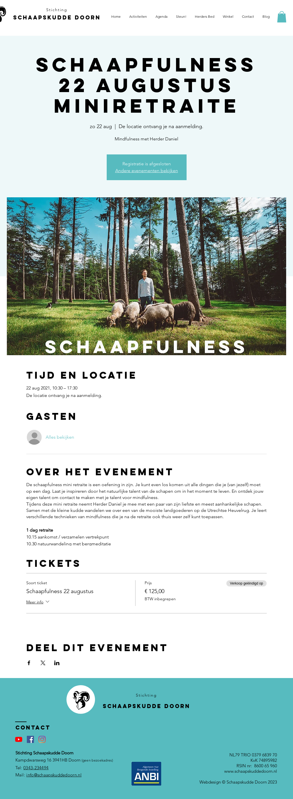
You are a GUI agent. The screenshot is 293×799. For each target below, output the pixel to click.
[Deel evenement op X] (43, 663)
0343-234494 (36, 767)
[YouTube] (18, 739)
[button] (281, 16)
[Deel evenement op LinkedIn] (57, 663)
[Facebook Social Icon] (30, 739)
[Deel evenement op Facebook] (29, 663)
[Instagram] (42, 739)
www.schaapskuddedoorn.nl (250, 771)
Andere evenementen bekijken (146, 170)
